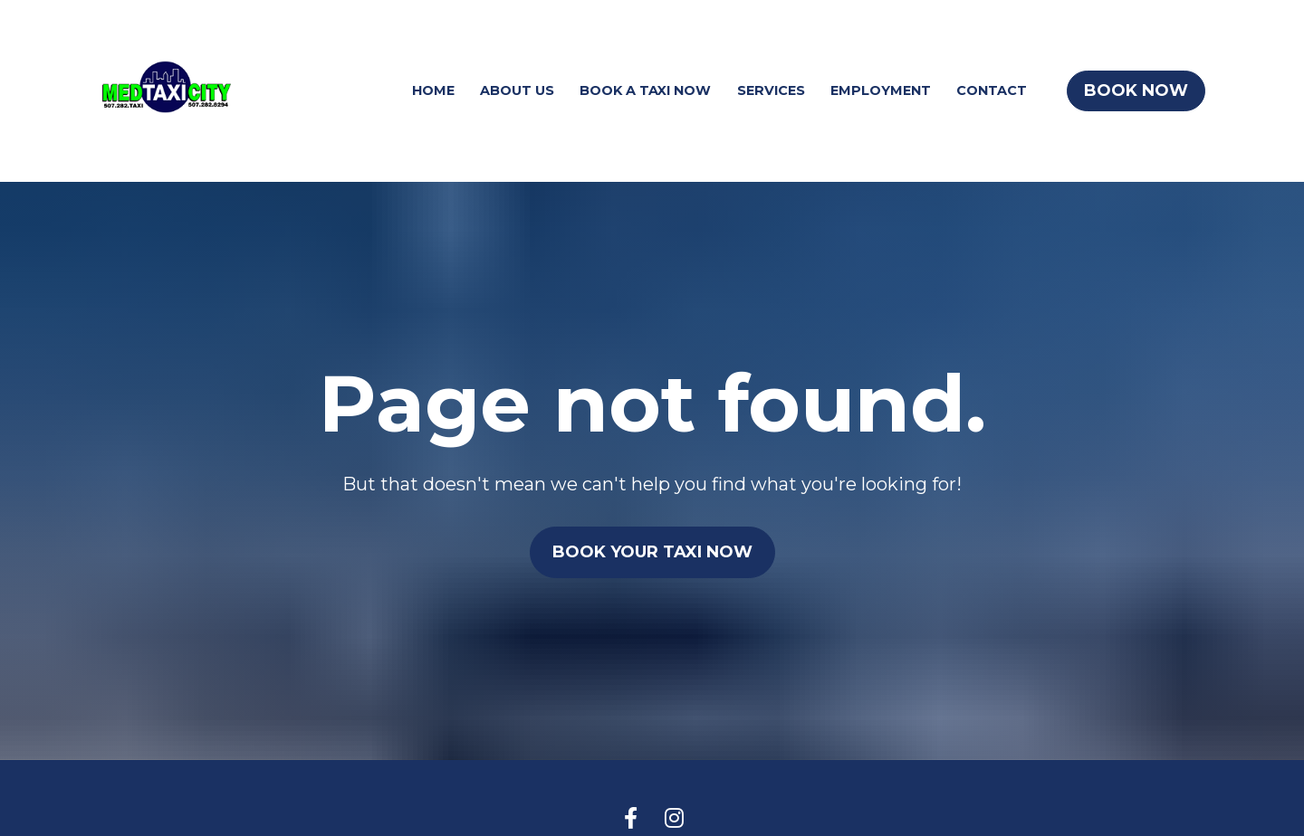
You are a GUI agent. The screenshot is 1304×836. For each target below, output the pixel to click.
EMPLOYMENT (880, 90)
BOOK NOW (1136, 90)
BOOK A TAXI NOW (645, 90)
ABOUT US (517, 90)
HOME (433, 90)
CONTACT (991, 90)
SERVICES (771, 90)
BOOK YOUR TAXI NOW (652, 543)
